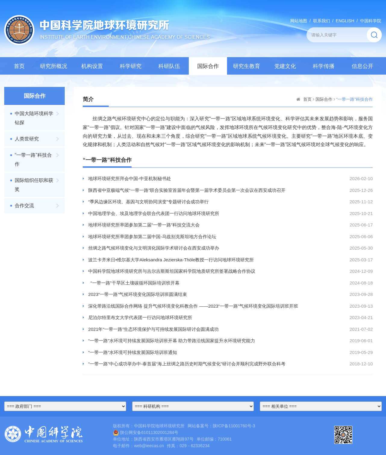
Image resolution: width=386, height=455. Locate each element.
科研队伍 (169, 66)
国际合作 (208, 66)
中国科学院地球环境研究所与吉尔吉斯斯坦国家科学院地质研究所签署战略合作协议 (171, 271)
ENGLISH (345, 20)
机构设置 (92, 66)
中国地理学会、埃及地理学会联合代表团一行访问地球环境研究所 (153, 213)
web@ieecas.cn (149, 445)
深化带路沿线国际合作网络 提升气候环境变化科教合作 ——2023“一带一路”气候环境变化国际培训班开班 (193, 306)
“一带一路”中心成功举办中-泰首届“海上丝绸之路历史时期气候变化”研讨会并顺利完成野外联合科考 (186, 363)
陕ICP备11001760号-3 (234, 425)
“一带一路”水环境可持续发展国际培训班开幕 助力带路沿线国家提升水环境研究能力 (171, 340)
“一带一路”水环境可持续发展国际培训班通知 (132, 352)
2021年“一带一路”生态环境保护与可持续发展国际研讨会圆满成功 (153, 329)
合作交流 (24, 205)
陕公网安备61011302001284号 (145, 432)
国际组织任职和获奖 (34, 185)
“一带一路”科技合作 (33, 159)
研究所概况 (53, 66)
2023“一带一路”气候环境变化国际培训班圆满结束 (137, 294)
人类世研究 (27, 138)
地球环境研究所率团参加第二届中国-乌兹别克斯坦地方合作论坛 (152, 236)
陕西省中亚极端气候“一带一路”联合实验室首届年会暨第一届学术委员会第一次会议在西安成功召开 (186, 190)
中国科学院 (370, 20)
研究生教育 (246, 66)
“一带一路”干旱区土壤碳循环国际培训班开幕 (133, 282)
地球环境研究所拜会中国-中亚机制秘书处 (129, 178)
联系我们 (321, 20)
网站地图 (298, 20)
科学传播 (324, 66)
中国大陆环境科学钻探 (34, 118)
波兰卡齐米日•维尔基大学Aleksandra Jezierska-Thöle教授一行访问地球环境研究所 (171, 259)
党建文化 (285, 66)
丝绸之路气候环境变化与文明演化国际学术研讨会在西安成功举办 (153, 248)
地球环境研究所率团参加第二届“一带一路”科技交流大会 (144, 224)
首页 (19, 66)
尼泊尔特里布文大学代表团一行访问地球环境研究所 (140, 317)
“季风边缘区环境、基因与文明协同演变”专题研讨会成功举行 (148, 201)
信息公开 (362, 66)
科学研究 (131, 66)
